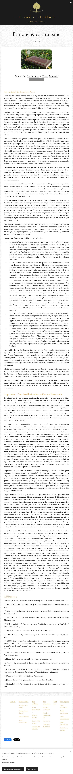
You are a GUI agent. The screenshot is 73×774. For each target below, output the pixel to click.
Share (8, 740)
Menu (70, 2)
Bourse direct (33, 76)
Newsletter (46, 721)
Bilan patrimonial (36, 710)
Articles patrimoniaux (46, 715)
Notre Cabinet (23, 702)
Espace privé (64, 702)
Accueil (12, 702)
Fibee (44, 76)
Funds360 (53, 76)
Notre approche (24, 716)
